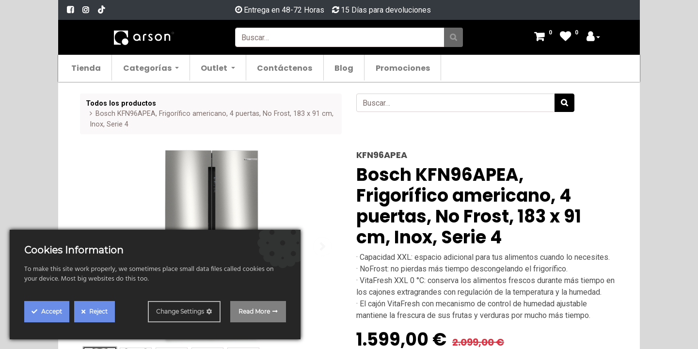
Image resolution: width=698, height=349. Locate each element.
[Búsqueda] (453, 37)
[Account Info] (593, 37)
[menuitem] (91, 67)
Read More (254, 311)
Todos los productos (121, 103)
